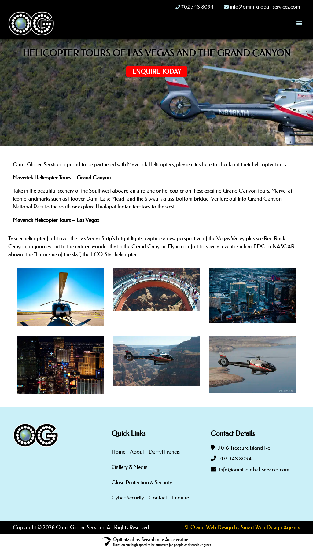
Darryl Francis (164, 451)
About (137, 451)
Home (118, 451)
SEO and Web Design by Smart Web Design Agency (242, 527)
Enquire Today (156, 71)
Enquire (180, 497)
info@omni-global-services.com (254, 469)
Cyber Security (128, 497)
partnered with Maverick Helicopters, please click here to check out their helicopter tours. (190, 164)
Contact (158, 497)
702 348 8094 (235, 458)
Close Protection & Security (142, 482)
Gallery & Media (130, 467)
